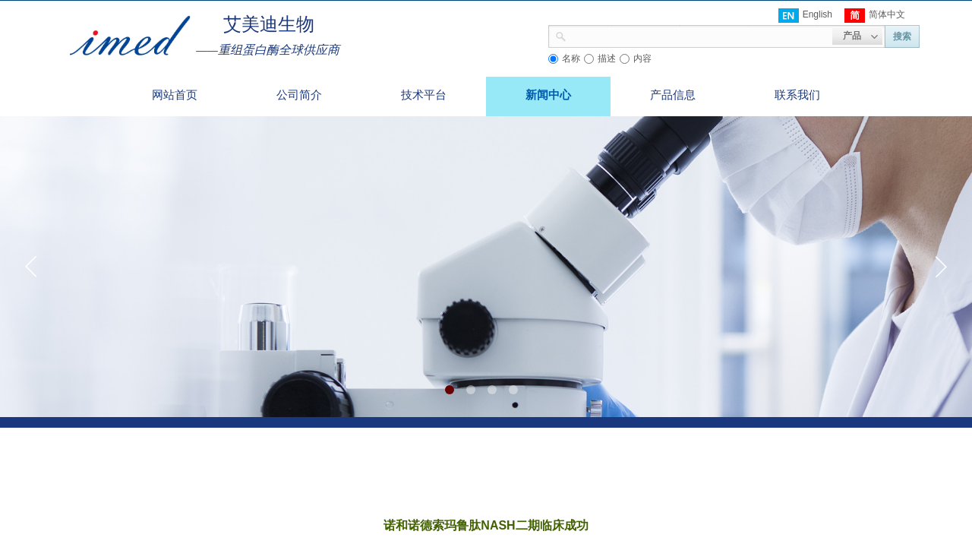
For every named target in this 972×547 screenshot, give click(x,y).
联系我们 (797, 95)
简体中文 (874, 15)
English (805, 15)
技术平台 (424, 95)
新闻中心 (548, 95)
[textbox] (699, 35)
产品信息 (673, 95)
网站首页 (174, 95)
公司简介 (299, 95)
